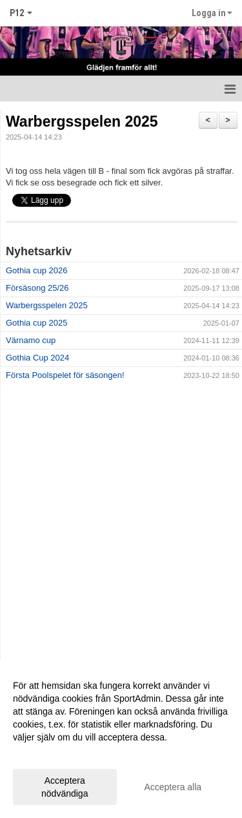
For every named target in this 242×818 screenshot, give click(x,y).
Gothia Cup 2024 (37, 357)
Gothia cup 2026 (36, 270)
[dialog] (121, 739)
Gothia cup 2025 (36, 323)
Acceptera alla (172, 787)
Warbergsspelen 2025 (82, 121)
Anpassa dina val (47, 754)
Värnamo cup (30, 340)
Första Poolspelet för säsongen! (65, 375)
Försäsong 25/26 (37, 288)
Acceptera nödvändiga (64, 787)
